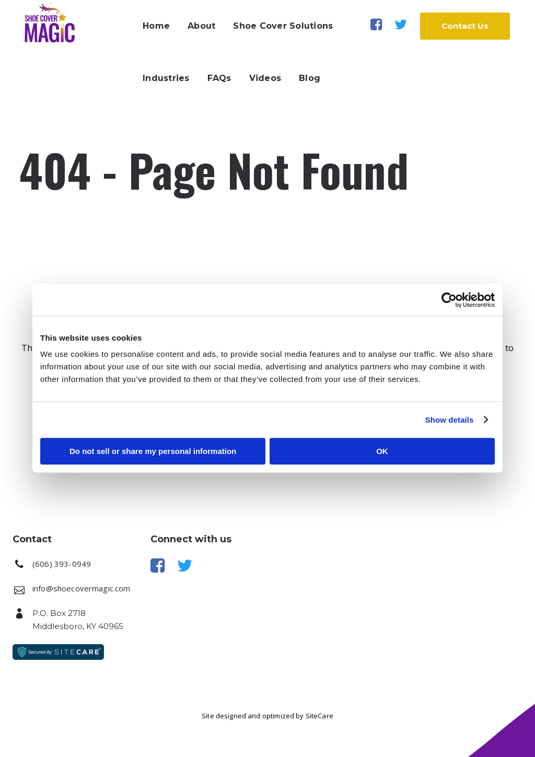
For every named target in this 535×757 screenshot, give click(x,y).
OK (382, 451)
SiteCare (319, 715)
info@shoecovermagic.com (81, 588)
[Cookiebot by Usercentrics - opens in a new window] (449, 300)
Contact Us (457, 26)
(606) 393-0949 (61, 563)
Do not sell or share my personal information (152, 451)
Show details (449, 419)
